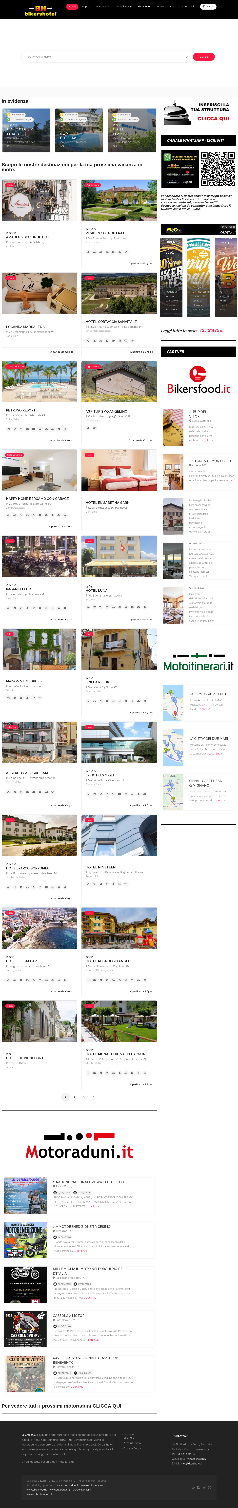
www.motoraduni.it (67, 1485)
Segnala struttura (129, 1436)
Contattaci (188, 6)
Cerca (203, 56)
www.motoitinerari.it (92, 1485)
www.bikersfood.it (36, 1489)
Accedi (208, 6)
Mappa (86, 6)
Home (72, 6)
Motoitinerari (124, 6)
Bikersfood (144, 6)
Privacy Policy (132, 1448)
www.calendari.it (82, 1489)
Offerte (160, 6)
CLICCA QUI (211, 330)
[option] (26, 130)
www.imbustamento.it (39, 1494)
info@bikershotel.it (191, 1463)
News (173, 6)
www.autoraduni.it (60, 1489)
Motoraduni (102, 6)
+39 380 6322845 (195, 1458)
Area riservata (132, 1443)
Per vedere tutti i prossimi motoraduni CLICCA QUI (61, 1406)
